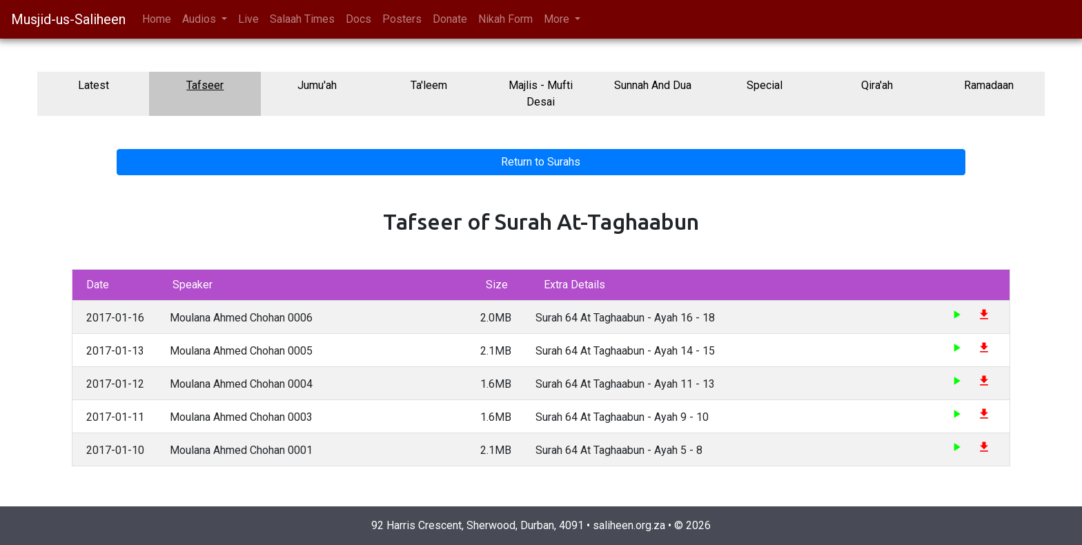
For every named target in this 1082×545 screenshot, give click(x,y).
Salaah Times (302, 19)
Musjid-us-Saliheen (68, 19)
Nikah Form (505, 19)
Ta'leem (429, 85)
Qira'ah (877, 85)
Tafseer (205, 85)
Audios (200, 19)
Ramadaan (989, 85)
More (558, 19)
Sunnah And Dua (652, 85)
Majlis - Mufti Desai (541, 93)
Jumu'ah (317, 85)
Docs (358, 19)
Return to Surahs (540, 161)
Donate (450, 19)
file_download (984, 314)
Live (248, 19)
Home (156, 19)
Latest (93, 85)
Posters (402, 19)
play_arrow (956, 314)
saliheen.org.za (629, 525)
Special (765, 85)
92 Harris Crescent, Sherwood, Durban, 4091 (477, 525)
